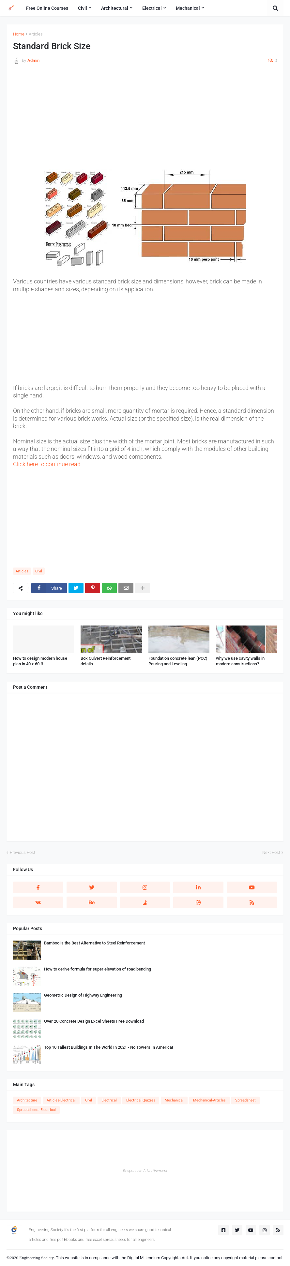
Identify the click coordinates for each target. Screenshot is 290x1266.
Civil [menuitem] (82, 8)
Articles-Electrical (61, 1100)
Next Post (271, 852)
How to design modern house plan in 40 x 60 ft (40, 661)
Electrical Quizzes (140, 1100)
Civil (38, 571)
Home (18, 34)
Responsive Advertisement (145, 1171)
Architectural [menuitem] (114, 8)
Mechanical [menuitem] (188, 8)
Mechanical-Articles (209, 1100)
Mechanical (174, 1100)
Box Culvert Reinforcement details (105, 661)
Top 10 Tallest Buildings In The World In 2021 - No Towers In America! (108, 1047)
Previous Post (22, 852)
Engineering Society (36, 1257)
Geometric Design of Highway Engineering (83, 995)
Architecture (27, 1100)
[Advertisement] (145, 123)
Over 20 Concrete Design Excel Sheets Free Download (94, 1021)
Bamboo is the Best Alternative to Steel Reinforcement (94, 943)
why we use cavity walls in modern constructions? (240, 661)
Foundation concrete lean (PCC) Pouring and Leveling (177, 661)
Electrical (109, 1100)
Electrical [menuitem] (152, 8)
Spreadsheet (245, 1100)
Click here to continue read (47, 464)
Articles (36, 34)
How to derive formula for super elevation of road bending (97, 969)
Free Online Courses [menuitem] (47, 8)
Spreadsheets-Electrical (36, 1110)
